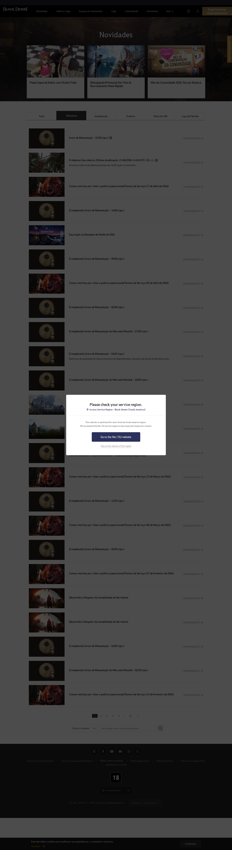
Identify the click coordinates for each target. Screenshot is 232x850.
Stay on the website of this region (116, 446)
